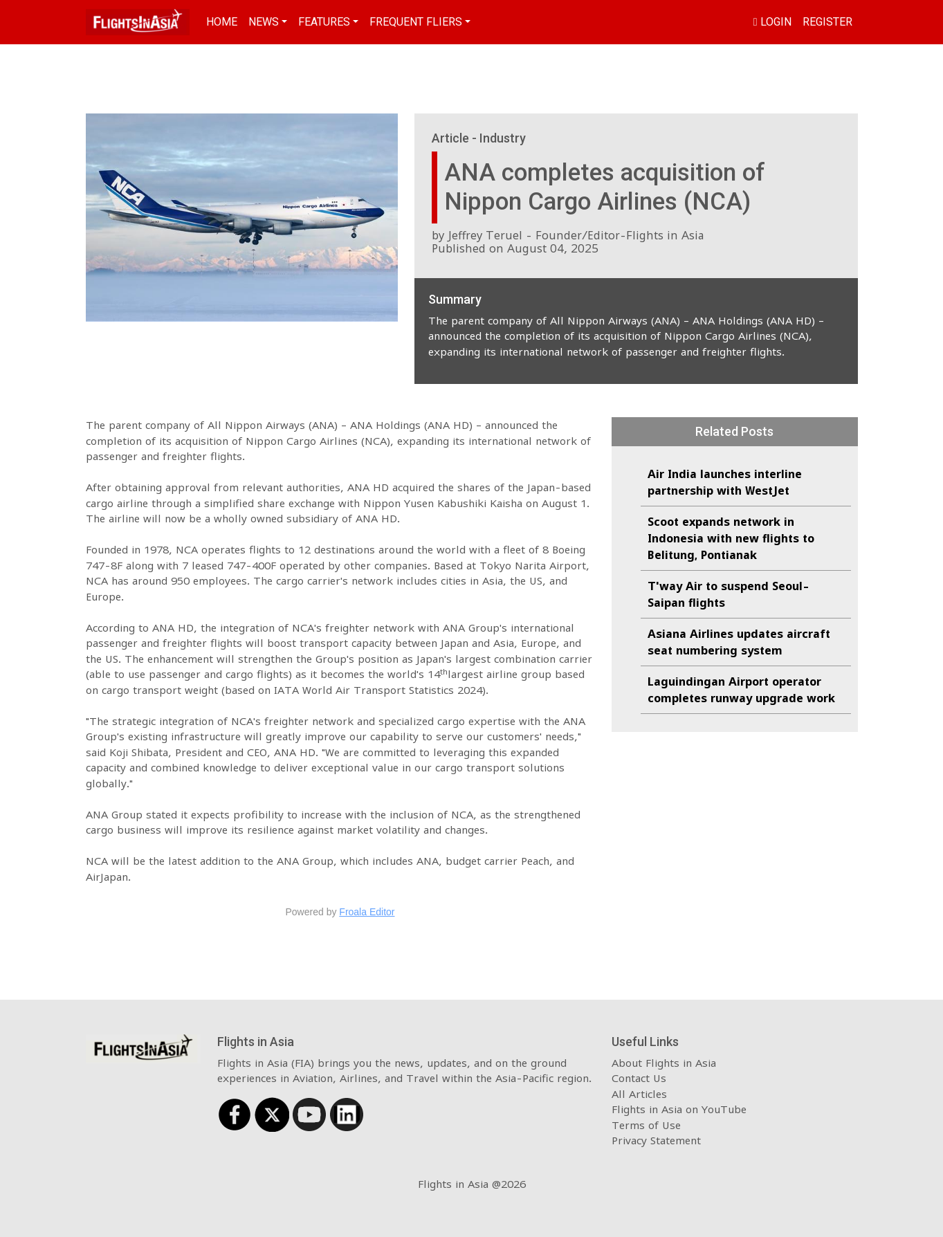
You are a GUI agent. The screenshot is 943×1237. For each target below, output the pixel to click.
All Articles (639, 1094)
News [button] (263, 21)
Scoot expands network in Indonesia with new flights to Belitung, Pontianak (731, 538)
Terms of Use (646, 1125)
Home (221, 21)
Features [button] (324, 21)
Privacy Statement (656, 1140)
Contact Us (639, 1078)
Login (772, 21)
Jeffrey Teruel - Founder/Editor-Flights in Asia (576, 235)
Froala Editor (366, 911)
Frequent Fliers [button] (415, 21)
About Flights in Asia (664, 1062)
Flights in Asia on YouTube (679, 1109)
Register (827, 21)
